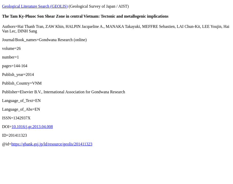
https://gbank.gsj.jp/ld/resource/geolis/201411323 (51, 144)
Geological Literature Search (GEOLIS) (35, 6)
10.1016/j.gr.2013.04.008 (32, 126)
